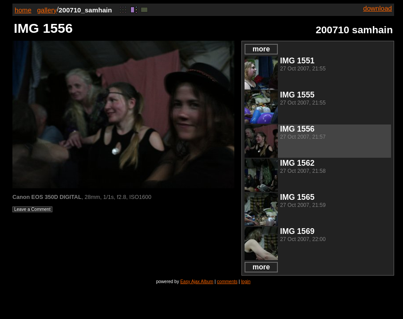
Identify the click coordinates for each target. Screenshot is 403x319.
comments (227, 281)
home (23, 10)
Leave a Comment (32, 209)
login (245, 281)
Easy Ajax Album (196, 281)
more (261, 49)
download (377, 8)
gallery (47, 10)
